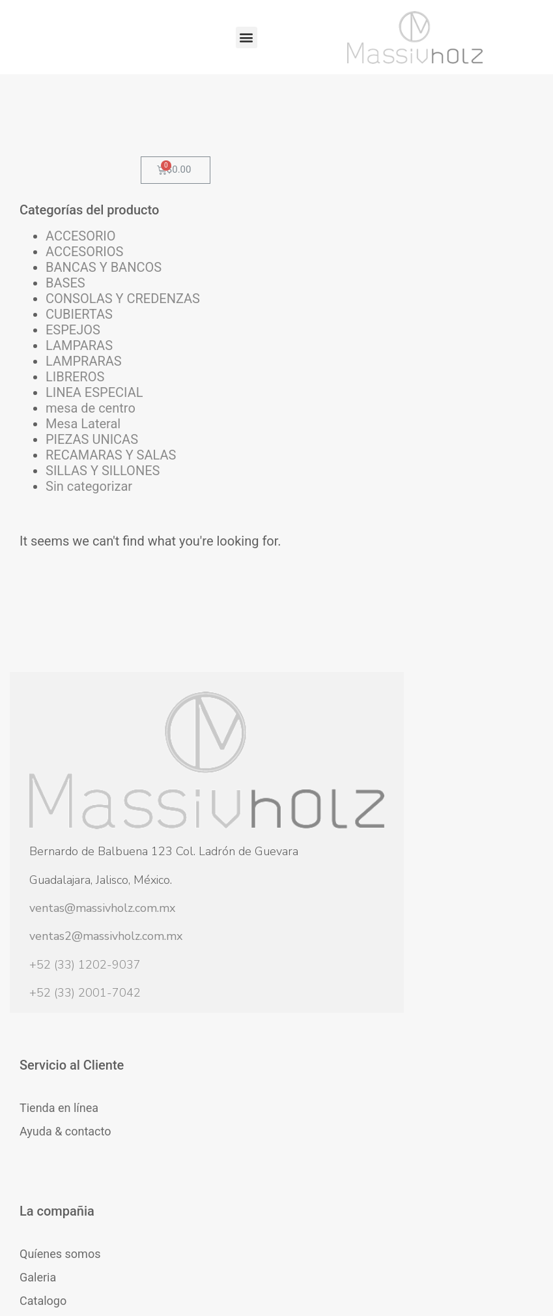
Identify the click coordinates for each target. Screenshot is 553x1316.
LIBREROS (75, 423)
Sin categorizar (78, 619)
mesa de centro (70, 478)
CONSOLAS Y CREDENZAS (85, 337)
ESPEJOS (73, 377)
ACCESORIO (81, 251)
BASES (65, 314)
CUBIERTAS (79, 361)
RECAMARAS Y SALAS (84, 556)
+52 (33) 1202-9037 (85, 1016)
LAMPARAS (79, 392)
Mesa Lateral (83, 502)
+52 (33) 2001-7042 (85, 1044)
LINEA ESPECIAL (75, 447)
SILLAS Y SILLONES (75, 588)
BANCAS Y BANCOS (76, 290)
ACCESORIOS (84, 267)
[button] (246, 37)
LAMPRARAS (84, 408)
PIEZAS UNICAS (69, 525)
